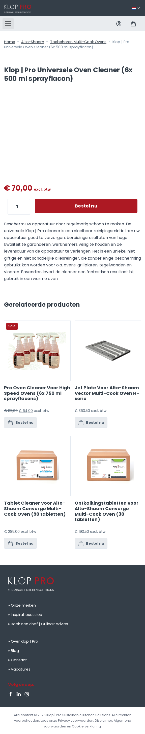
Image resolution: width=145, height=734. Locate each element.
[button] (8, 23)
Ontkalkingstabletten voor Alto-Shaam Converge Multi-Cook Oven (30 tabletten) (106, 511)
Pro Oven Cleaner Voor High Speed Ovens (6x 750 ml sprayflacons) (37, 393)
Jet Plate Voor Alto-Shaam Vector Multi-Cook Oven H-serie (107, 393)
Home (9, 41)
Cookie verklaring (86, 726)
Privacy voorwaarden (75, 720)
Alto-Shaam (32, 41)
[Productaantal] (19, 207)
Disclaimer (103, 720)
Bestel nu (86, 206)
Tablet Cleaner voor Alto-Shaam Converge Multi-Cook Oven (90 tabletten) (35, 508)
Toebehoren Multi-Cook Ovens (78, 41)
